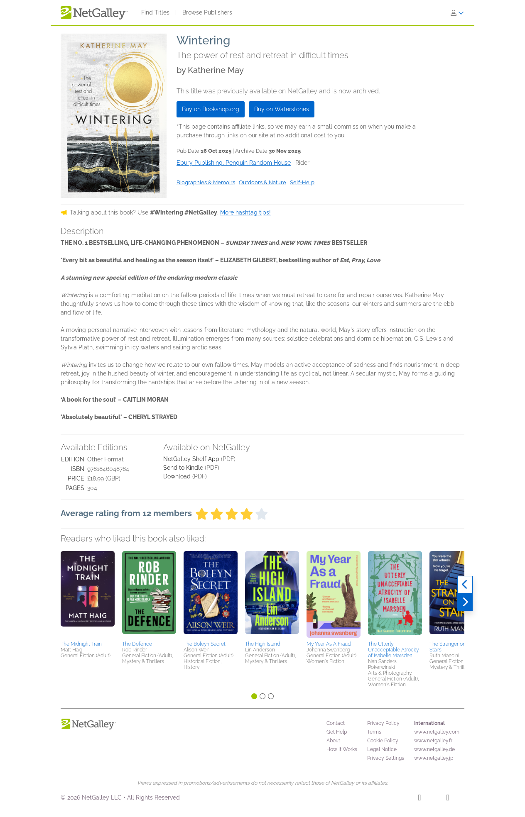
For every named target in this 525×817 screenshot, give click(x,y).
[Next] (465, 602)
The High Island (262, 644)
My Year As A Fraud (329, 644)
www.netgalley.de (434, 749)
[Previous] (465, 584)
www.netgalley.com (436, 732)
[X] (447, 799)
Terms (374, 732)
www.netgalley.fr (433, 741)
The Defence (137, 644)
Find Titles (155, 12)
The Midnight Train (81, 644)
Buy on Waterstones (281, 109)
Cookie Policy (382, 741)
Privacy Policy (383, 723)
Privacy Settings (385, 758)
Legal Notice (382, 749)
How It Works (341, 749)
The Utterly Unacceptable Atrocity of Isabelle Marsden (393, 649)
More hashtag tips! (245, 212)
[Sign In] (457, 13)
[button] (88, 594)
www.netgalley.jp (433, 758)
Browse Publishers (207, 12)
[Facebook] (419, 799)
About (333, 741)
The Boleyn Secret (205, 644)
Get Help (336, 732)
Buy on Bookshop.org (210, 109)
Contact (335, 723)
